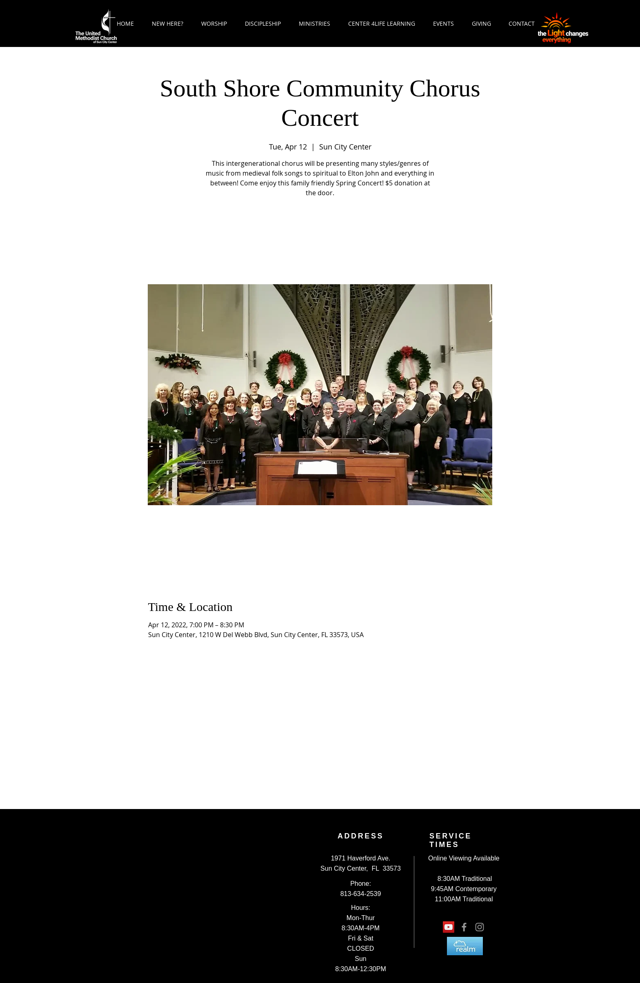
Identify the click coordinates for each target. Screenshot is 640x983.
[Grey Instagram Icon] (479, 927)
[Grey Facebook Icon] (464, 927)
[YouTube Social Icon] (448, 927)
